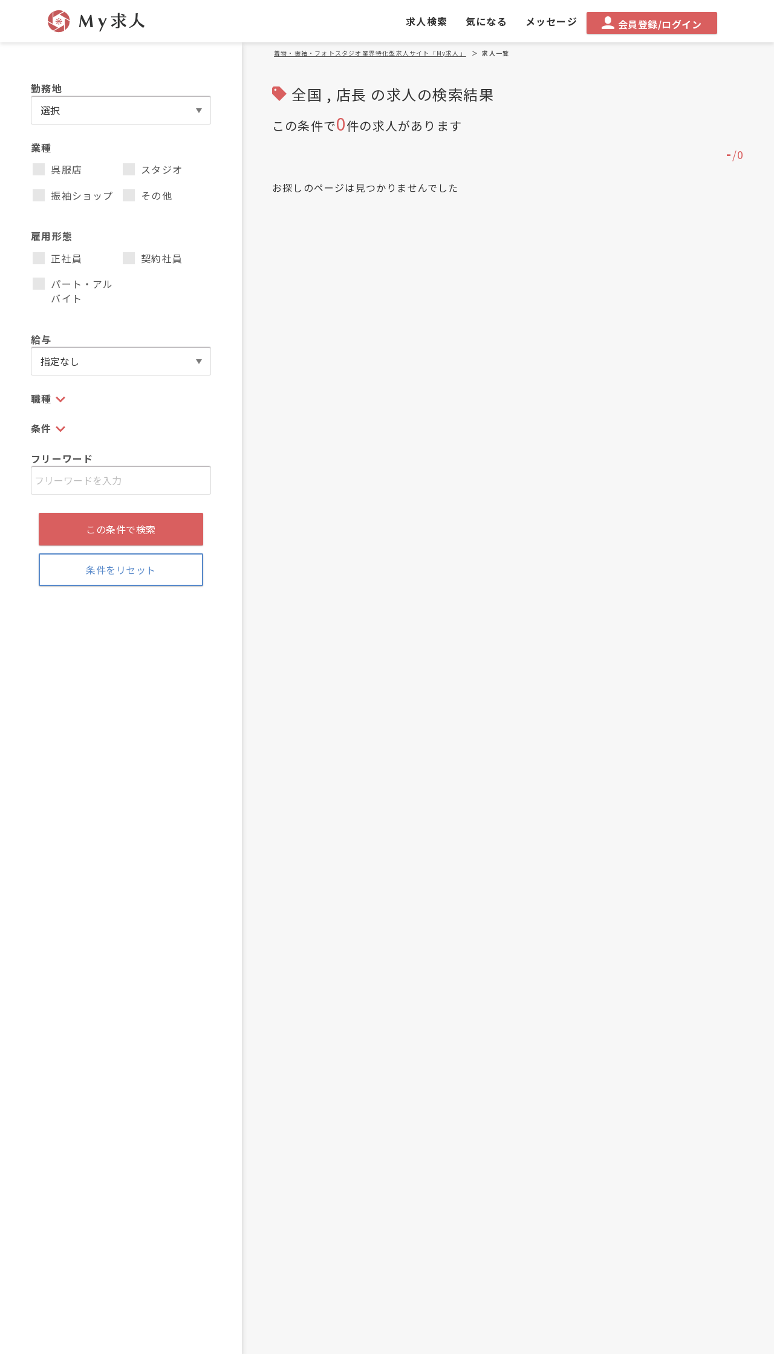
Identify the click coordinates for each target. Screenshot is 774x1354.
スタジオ (153, 169)
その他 (147, 195)
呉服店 (57, 169)
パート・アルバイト (73, 290)
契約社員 (153, 258)
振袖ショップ (73, 195)
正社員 (57, 258)
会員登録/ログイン (651, 23)
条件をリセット (121, 569)
